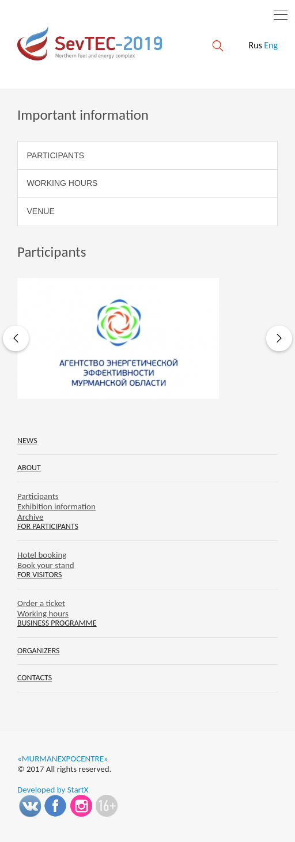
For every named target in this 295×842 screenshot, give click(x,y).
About (29, 468)
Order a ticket (41, 603)
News (27, 440)
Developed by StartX (53, 789)
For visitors (39, 575)
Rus (255, 45)
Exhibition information (56, 506)
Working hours (62, 183)
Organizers (38, 651)
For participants (47, 526)
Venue (41, 211)
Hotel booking (41, 555)
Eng (271, 45)
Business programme (57, 623)
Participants (56, 155)
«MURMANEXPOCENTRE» (62, 758)
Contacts (34, 678)
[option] (147, 338)
